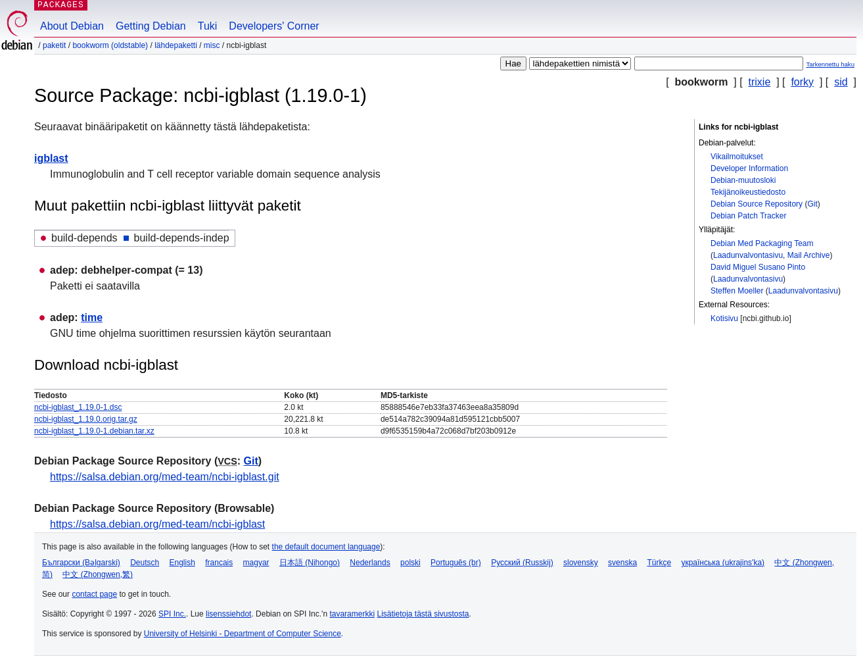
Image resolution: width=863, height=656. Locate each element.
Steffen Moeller (737, 290)
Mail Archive (808, 255)
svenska (622, 562)
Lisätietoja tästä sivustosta (423, 613)
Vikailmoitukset (737, 156)
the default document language (326, 546)
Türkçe (659, 562)
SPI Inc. (172, 613)
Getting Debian (151, 26)
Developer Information (749, 168)
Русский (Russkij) (522, 562)
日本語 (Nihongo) (309, 562)
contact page (94, 594)
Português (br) (456, 562)
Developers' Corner (274, 26)
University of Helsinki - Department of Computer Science (242, 633)
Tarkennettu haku (830, 64)
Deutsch (144, 562)
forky (802, 82)
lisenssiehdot (228, 613)
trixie (760, 82)
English (182, 562)
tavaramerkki (352, 613)
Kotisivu (724, 318)
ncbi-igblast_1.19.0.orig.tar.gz (85, 419)
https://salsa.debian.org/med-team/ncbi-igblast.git (164, 476)
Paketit (54, 45)
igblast (51, 158)
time (92, 317)
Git (812, 204)
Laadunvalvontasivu (748, 255)
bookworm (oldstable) (110, 45)
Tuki (208, 26)
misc (212, 45)
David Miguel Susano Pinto (758, 267)
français (219, 562)
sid (840, 82)
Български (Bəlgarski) (81, 562)
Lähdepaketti (175, 45)
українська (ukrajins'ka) (722, 562)
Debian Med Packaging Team (762, 243)
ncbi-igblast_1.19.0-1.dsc (78, 407)
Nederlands (370, 562)
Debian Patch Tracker (748, 215)
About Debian (72, 26)
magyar (256, 562)
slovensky (580, 562)
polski (410, 562)
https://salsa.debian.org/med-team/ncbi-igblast (157, 524)
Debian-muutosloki (743, 180)
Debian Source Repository (757, 204)
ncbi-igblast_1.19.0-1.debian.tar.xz (94, 431)
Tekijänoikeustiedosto (748, 192)
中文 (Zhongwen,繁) (97, 574)
